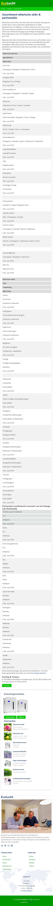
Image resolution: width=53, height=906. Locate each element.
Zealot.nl (30, 902)
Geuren (9, 9)
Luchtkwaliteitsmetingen (22, 779)
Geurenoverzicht (18, 725)
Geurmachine (9, 722)
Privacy (31, 856)
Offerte (21, 718)
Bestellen (7, 686)
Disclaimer (32, 859)
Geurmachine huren (19, 743)
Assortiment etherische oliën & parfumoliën (21, 17)
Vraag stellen (10, 718)
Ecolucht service (18, 770)
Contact (31, 866)
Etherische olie (18, 734)
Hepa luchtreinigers (20, 761)
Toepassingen (6, 869)
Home (3, 9)
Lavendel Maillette (19, 752)
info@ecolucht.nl (27, 891)
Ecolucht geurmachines (14, 695)
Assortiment (18, 9)
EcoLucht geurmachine (38, 674)
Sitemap (31, 862)
